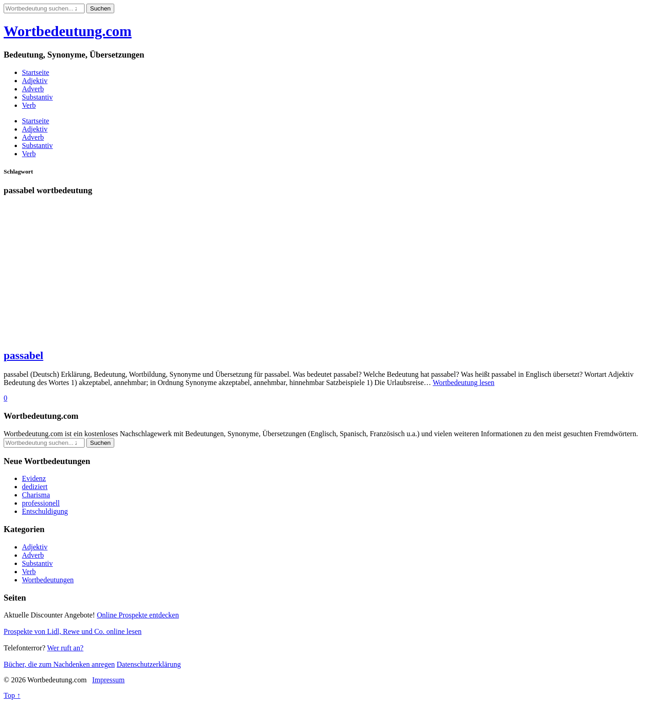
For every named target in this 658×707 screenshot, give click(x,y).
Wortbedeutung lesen (463, 382)
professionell (41, 503)
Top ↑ (12, 695)
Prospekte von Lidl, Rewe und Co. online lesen (73, 631)
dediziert (35, 487)
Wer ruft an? (65, 648)
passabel (23, 355)
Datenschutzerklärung (148, 664)
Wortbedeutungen (48, 580)
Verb (29, 105)
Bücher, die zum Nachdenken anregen (59, 664)
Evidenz (34, 478)
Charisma (36, 495)
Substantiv (37, 97)
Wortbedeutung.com (68, 31)
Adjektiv (35, 80)
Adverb (33, 89)
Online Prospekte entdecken (138, 615)
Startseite (35, 72)
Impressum (108, 680)
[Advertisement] (278, 276)
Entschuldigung (45, 511)
